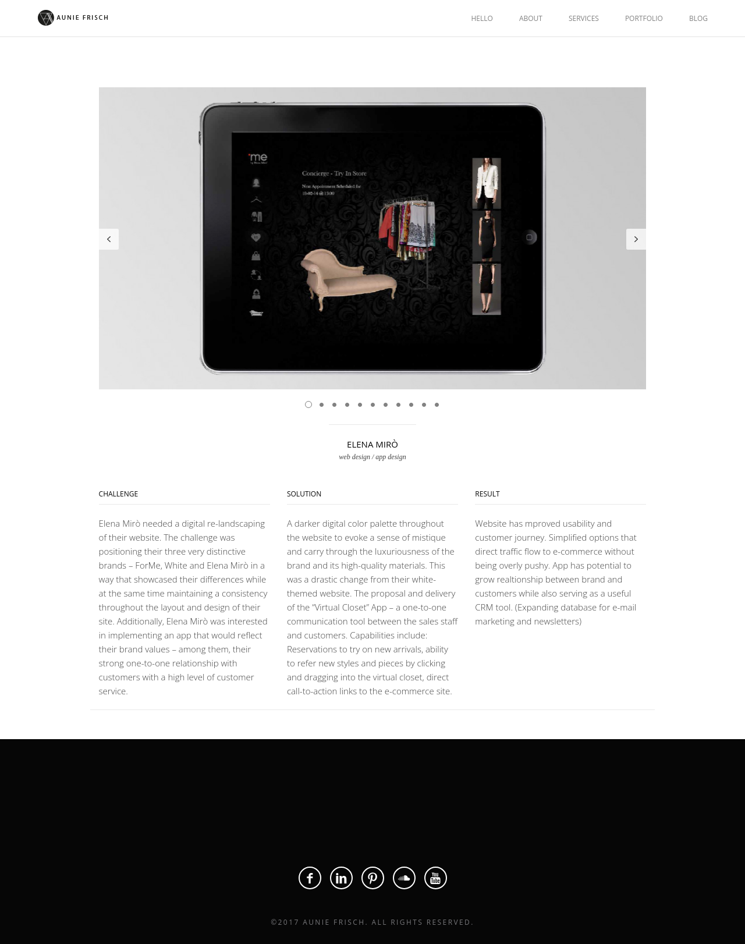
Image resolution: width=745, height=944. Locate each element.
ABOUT (530, 18)
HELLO (481, 18)
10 (423, 404)
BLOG (698, 18)
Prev (109, 239)
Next (636, 239)
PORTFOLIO (644, 18)
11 (436, 404)
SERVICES (584, 18)
